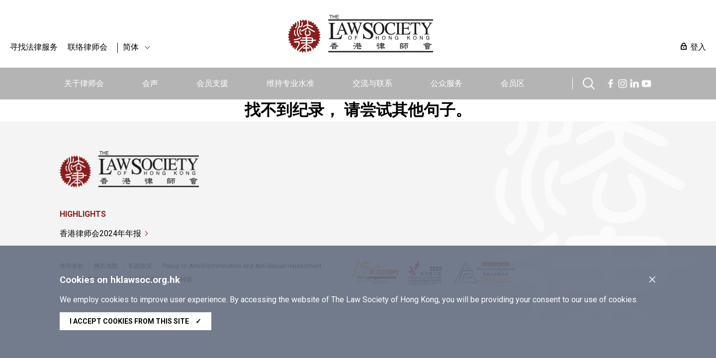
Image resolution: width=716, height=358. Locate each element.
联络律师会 (87, 47)
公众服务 (446, 83)
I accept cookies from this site (135, 321)
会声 (150, 83)
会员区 (513, 83)
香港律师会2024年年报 (100, 233)
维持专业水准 (290, 83)
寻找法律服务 (34, 47)
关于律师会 (84, 83)
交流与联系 (372, 83)
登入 (698, 47)
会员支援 (212, 83)
